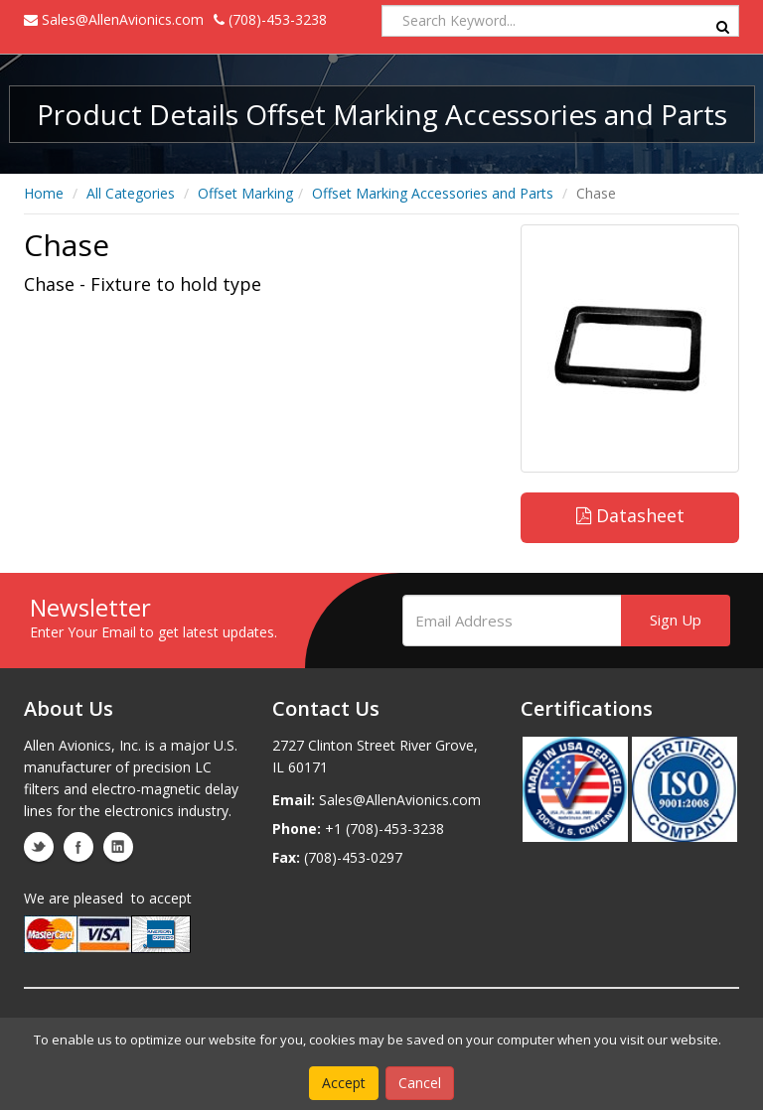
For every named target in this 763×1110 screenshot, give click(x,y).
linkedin (118, 847)
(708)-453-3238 (270, 19)
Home (44, 193)
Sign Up (675, 619)
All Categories (130, 193)
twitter (39, 847)
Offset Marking (245, 193)
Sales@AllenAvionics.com (114, 19)
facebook (78, 847)
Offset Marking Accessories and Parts (432, 193)
